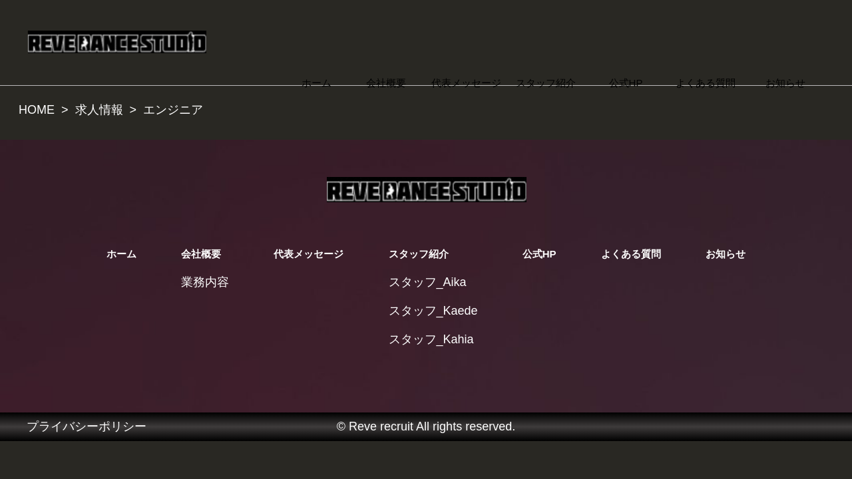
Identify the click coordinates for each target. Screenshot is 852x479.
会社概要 (386, 82)
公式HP (626, 82)
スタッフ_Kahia (431, 339)
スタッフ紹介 (546, 82)
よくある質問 (706, 82)
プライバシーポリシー (86, 426)
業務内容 (205, 282)
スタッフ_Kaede (433, 310)
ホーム (316, 82)
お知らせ (785, 82)
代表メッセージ (466, 82)
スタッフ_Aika (428, 282)
